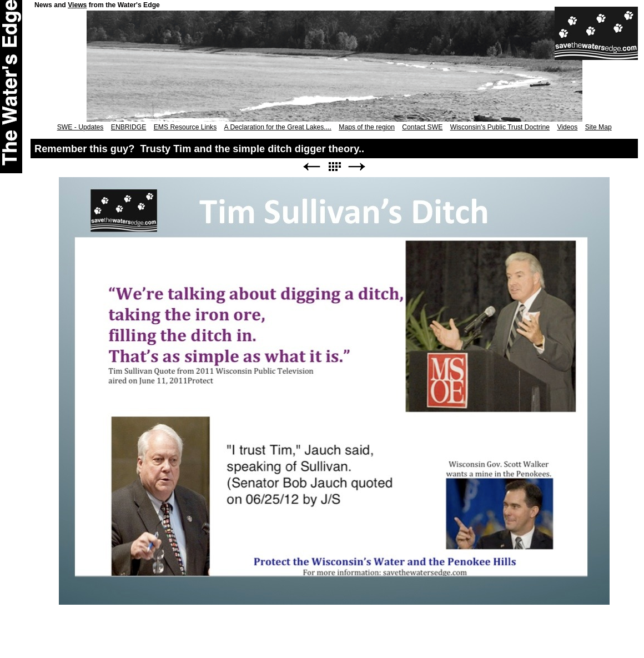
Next (357, 167)
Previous (311, 167)
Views (77, 5)
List (334, 167)
